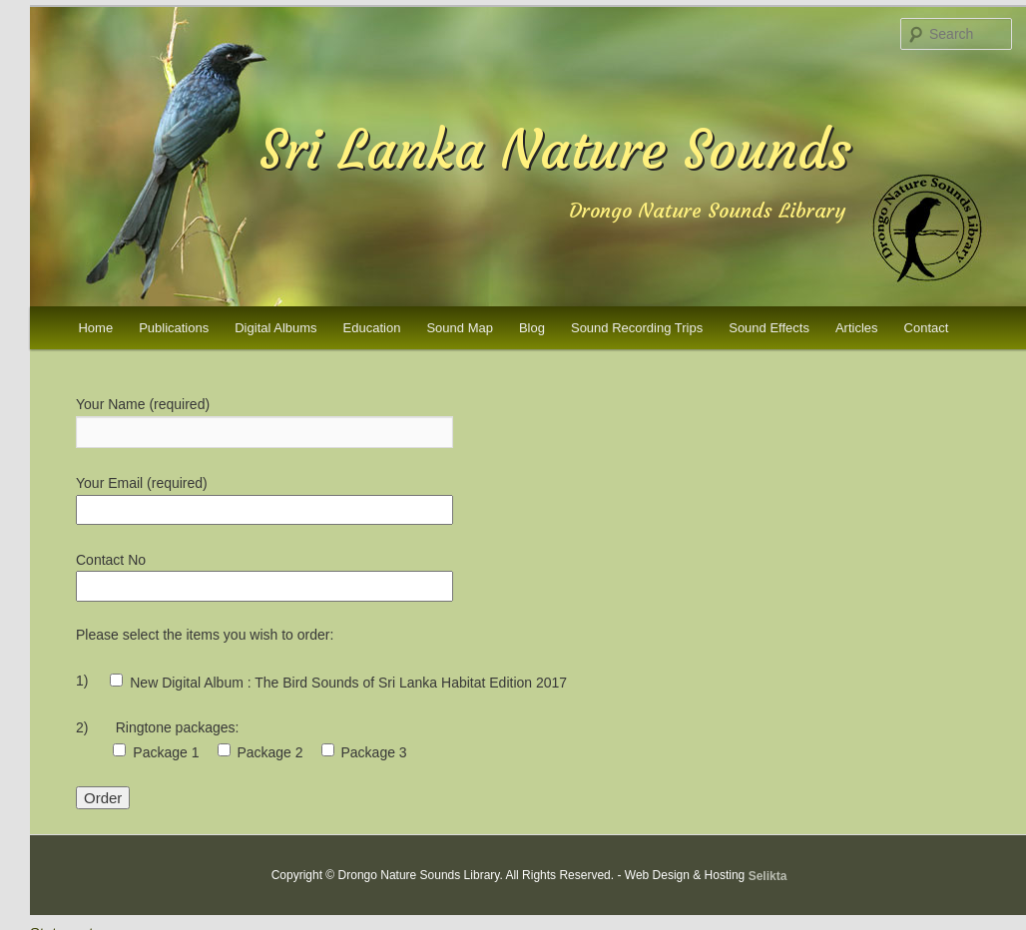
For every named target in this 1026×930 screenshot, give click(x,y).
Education (372, 327)
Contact (926, 327)
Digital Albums (275, 327)
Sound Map (459, 327)
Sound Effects (769, 327)
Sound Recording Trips (637, 327)
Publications (174, 327)
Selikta (768, 875)
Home (95, 327)
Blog (532, 327)
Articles (856, 327)
